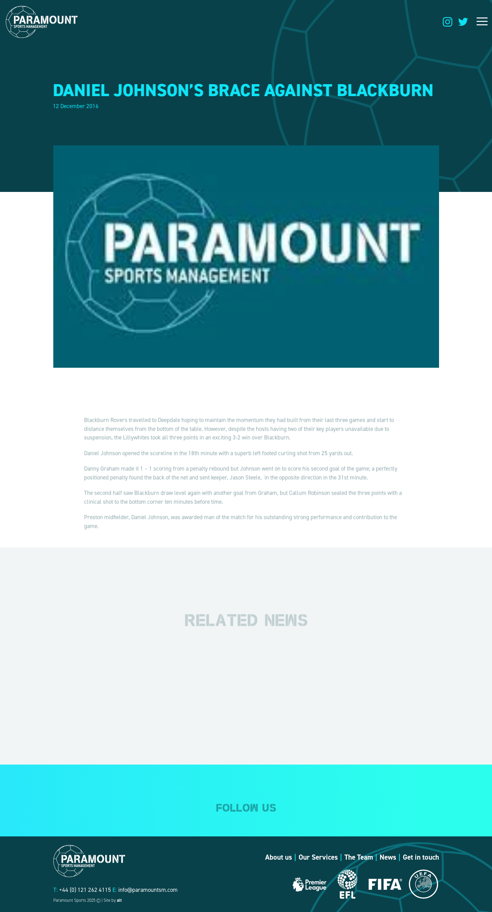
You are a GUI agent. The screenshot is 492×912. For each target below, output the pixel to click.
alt (119, 900)
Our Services (318, 857)
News (388, 857)
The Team (358, 857)
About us (278, 857)
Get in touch (421, 857)
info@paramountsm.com (148, 890)
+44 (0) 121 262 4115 (85, 890)
